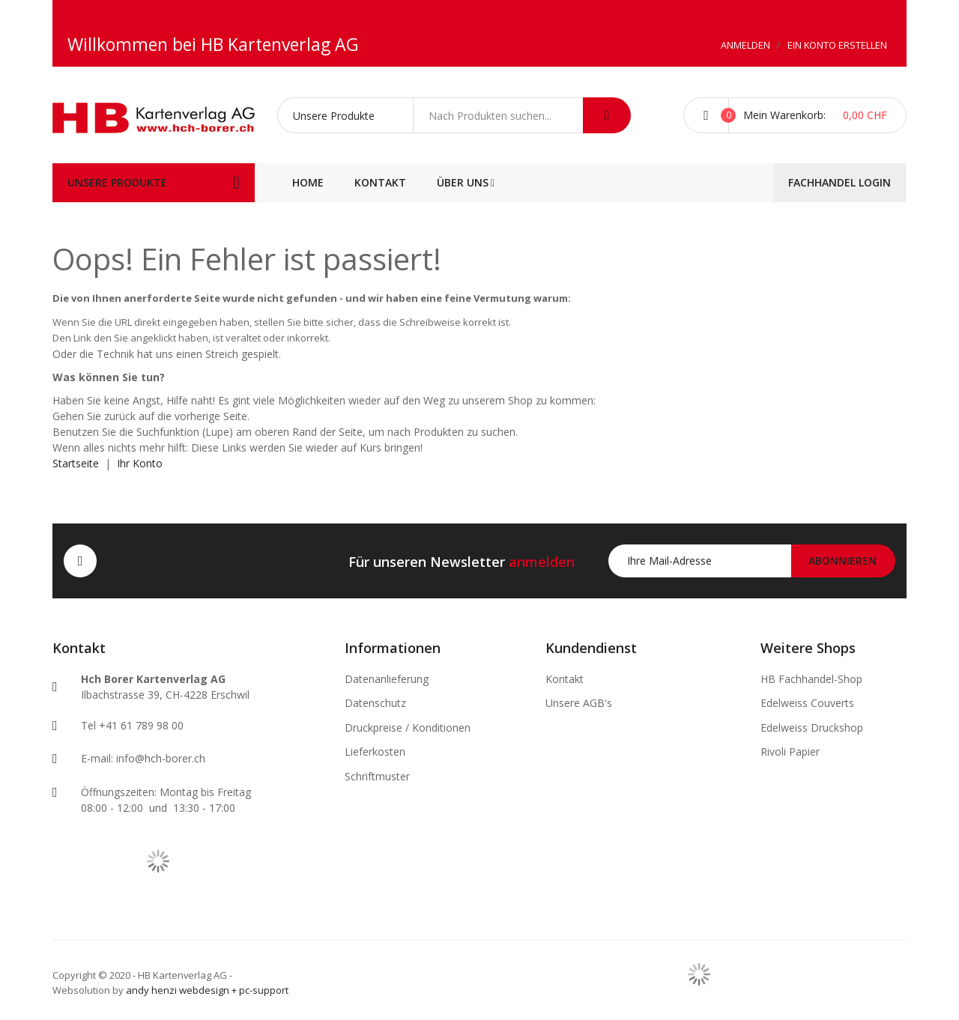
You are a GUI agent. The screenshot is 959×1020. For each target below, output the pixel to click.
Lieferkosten (375, 751)
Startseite (75, 463)
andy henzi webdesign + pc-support (207, 990)
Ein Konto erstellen (837, 45)
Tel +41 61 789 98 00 (132, 725)
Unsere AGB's (578, 703)
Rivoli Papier (790, 751)
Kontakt (564, 679)
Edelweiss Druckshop (811, 727)
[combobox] (498, 115)
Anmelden (746, 45)
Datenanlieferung (387, 679)
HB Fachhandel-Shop (811, 679)
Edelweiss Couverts (807, 703)
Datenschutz (375, 703)
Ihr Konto (140, 463)
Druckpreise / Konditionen (408, 727)
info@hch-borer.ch (160, 758)
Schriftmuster (377, 776)
